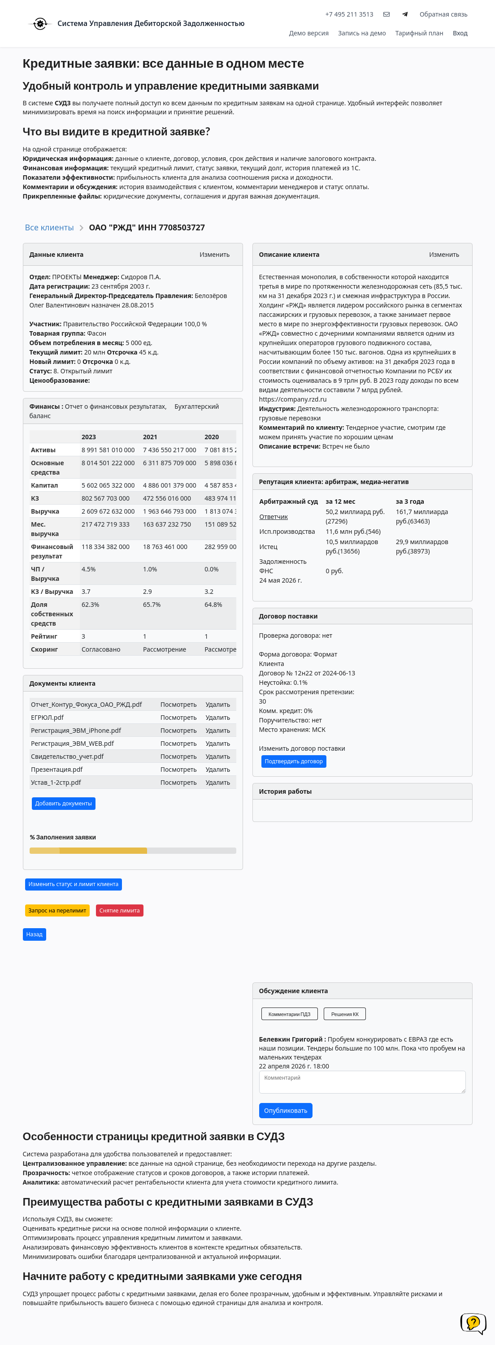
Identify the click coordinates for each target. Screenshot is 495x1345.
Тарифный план (419, 33)
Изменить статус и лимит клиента (74, 884)
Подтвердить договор (294, 761)
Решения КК (345, 1014)
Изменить (215, 254)
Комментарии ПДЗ (289, 1014)
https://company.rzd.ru (293, 399)
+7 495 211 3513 (349, 14)
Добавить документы (63, 803)
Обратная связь (444, 14)
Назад (34, 934)
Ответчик (274, 516)
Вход (460, 33)
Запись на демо (362, 33)
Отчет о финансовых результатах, (116, 406)
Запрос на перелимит (58, 910)
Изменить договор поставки (302, 748)
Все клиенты (49, 227)
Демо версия (309, 33)
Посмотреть (179, 704)
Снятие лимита (120, 910)
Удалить (218, 704)
